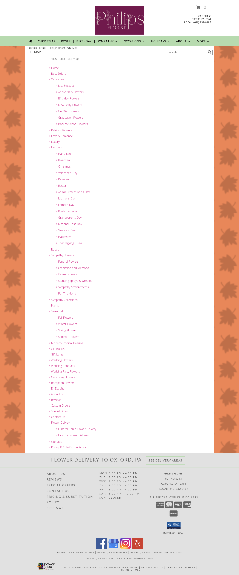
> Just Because (65, 86)
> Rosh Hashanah (67, 211)
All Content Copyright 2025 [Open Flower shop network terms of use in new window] (84, 567)
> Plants (54, 305)
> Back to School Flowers (72, 124)
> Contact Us (57, 417)
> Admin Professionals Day (73, 192)
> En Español (57, 388)
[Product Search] (187, 52)
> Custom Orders (59, 405)
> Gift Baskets (57, 349)
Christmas (46, 41)
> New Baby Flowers (69, 105)
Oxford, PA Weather (100, 558)
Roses (66, 41)
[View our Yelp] (137, 547)
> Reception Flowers (62, 383)
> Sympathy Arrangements (72, 287)
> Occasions (56, 79)
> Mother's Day (65, 198)
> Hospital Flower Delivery (72, 435)
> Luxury (54, 142)
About (183, 41)
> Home (54, 68)
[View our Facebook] (101, 547)
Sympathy (107, 41)
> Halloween (64, 237)
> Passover (63, 179)
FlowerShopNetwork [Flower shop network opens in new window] (122, 567)
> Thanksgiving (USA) (69, 243)
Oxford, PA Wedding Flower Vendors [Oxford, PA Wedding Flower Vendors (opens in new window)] (156, 552)
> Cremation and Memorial (72, 268)
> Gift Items (56, 354)
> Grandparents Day (68, 218)
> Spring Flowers (66, 330)
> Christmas (63, 166)
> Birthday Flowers (67, 98)
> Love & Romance (61, 136)
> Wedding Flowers (61, 360)
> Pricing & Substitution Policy (67, 447)
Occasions (134, 41)
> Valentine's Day (66, 173)
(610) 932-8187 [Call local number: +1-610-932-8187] (202, 22)
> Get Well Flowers (67, 111)
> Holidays (55, 147)
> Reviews (55, 400)
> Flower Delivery (59, 422)
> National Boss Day (69, 224)
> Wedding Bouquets (62, 366)
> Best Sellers (57, 74)
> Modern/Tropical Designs (66, 343)
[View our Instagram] (125, 547)
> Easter (61, 186)
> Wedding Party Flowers (64, 371)
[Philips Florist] (119, 20)
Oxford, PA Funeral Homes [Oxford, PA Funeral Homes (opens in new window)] (75, 552)
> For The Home (66, 293)
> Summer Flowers (67, 337)
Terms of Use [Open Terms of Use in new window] (130, 569)
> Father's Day (65, 205)
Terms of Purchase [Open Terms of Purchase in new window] (181, 567)
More (203, 41)
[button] (201, 7)
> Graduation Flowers (69, 118)
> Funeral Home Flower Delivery (76, 429)
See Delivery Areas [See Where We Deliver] (165, 460)
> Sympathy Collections (63, 300)
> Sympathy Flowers (61, 255)
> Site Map (55, 442)
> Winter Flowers (66, 324)
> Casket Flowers (66, 274)
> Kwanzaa (63, 160)
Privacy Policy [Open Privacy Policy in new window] (152, 567)
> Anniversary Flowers (70, 92)
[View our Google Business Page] (113, 547)
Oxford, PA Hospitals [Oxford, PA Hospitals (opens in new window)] (112, 552)
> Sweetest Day (65, 230)
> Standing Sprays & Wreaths (74, 281)
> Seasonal (56, 311)
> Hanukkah (63, 154)
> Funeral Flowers (67, 261)
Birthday (84, 41)
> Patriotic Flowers (60, 130)
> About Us (56, 394)
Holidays (160, 41)
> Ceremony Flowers (62, 377)
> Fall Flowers (64, 318)
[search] (209, 52)
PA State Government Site (135, 558)
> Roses (54, 249)
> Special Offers (59, 411)
